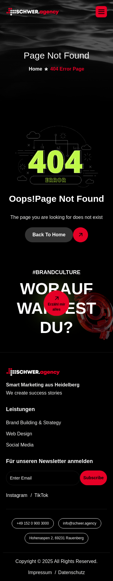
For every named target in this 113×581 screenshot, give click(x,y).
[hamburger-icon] (101, 11)
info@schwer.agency (79, 523)
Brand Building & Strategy (33, 422)
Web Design (19, 433)
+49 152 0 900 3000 (33, 523)
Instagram (16, 495)
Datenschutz (71, 572)
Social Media (20, 444)
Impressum (40, 572)
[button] (43, 393)
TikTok (41, 495)
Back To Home (49, 234)
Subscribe (93, 477)
